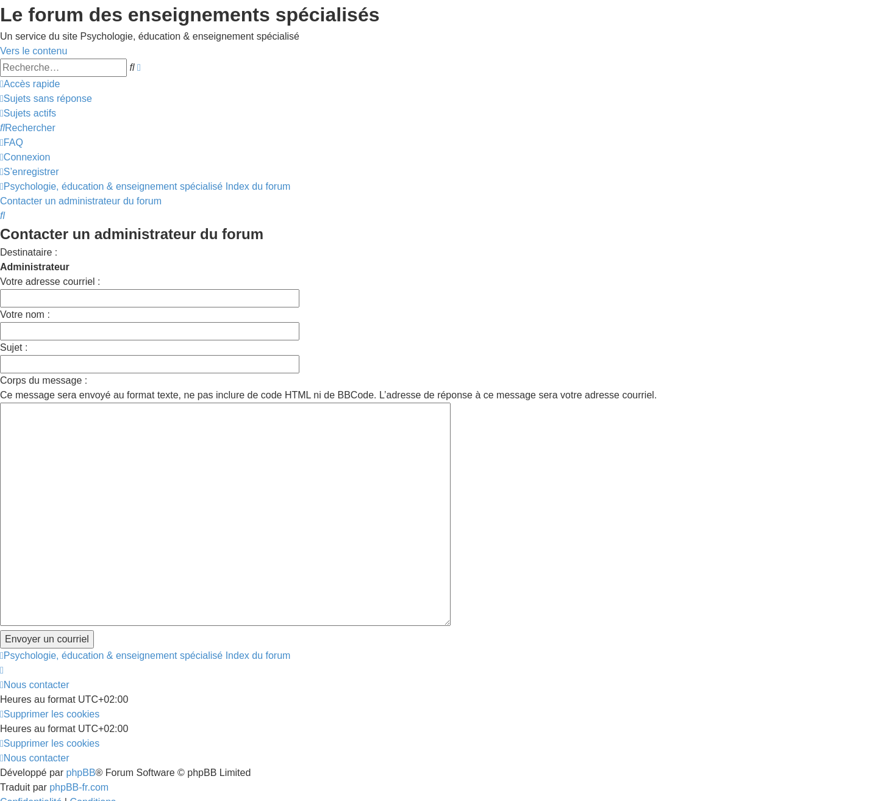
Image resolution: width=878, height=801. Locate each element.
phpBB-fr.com (79, 718)
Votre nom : (25, 314)
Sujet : (13, 347)
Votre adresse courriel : (50, 281)
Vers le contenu (33, 51)
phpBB (81, 703)
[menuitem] (46, 98)
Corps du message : (43, 380)
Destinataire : (28, 252)
